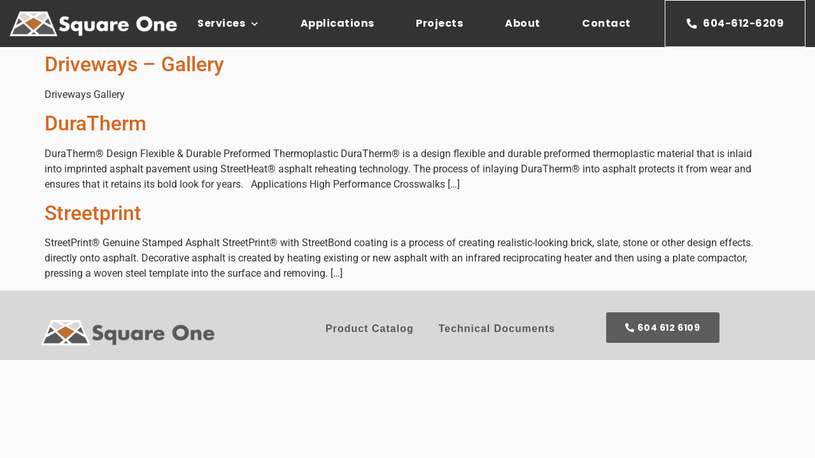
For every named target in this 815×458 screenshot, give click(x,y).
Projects (439, 23)
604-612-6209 (735, 23)
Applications (337, 23)
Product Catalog (369, 328)
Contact (606, 23)
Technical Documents (497, 328)
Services (228, 24)
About (523, 23)
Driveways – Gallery (134, 64)
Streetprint (93, 213)
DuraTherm (95, 123)
